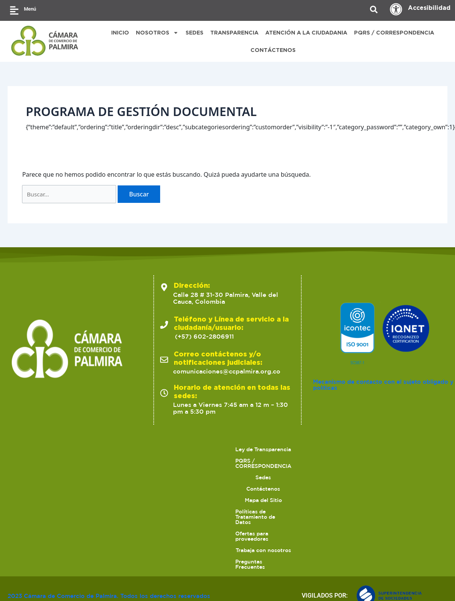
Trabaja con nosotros (232, 553)
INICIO (120, 32)
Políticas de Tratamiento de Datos (375, 542)
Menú (30, 9)
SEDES (194, 32)
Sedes (206, 542)
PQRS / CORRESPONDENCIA (394, 32)
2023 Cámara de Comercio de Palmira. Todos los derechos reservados (98, 582)
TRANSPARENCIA (234, 32)
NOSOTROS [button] (157, 32)
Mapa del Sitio (297, 542)
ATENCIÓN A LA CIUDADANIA (306, 32)
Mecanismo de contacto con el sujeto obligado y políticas (371, 476)
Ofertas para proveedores (155, 553)
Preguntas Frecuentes (304, 553)
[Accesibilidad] (396, 9)
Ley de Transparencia (63, 542)
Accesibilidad (429, 7)
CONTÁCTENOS (273, 50)
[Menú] (14, 10)
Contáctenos (246, 542)
